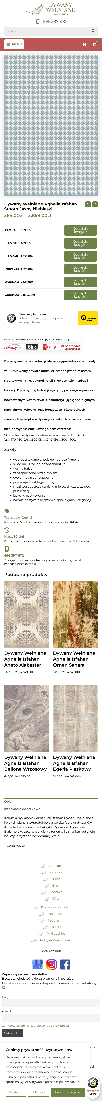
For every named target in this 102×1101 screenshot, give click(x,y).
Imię (5, 997)
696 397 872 (14, 555)
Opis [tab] (7, 801)
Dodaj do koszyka (80, 230)
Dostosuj (15, 1092)
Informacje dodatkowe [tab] (22, 809)
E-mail (6, 1011)
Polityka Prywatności (56, 940)
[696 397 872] (51, 21)
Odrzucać (38, 1092)
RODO (56, 927)
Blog (55, 885)
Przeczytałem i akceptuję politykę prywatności (38, 1025)
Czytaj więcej (16, 845)
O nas (55, 879)
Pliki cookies (55, 933)
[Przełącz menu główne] (14, 44)
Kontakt (56, 892)
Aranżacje (55, 866)
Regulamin (55, 920)
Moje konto (55, 914)
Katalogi (55, 872)
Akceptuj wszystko (67, 1092)
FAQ (55, 899)
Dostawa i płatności (56, 907)
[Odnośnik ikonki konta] (84, 44)
